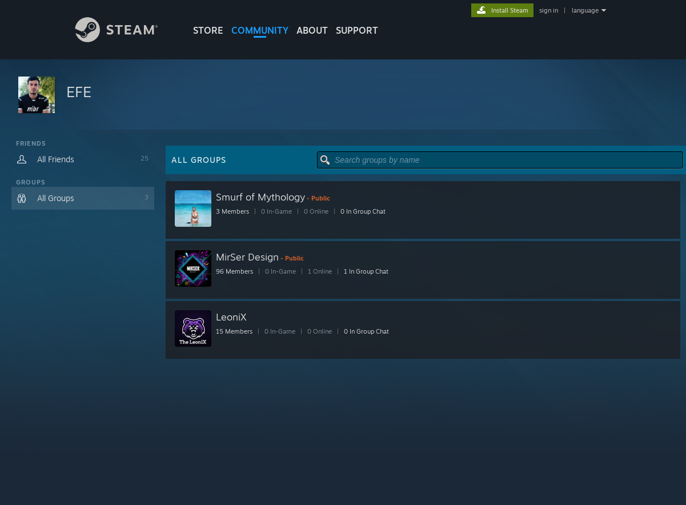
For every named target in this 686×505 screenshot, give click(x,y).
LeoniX (231, 317)
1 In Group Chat (366, 271)
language (585, 10)
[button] (343, 95)
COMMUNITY (259, 30)
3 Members (232, 211)
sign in (548, 10)
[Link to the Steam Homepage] (125, 39)
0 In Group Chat (363, 211)
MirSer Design (247, 257)
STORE (208, 30)
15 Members (234, 331)
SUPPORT (357, 30)
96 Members (234, 271)
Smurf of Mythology (260, 197)
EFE (78, 91)
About (312, 30)
